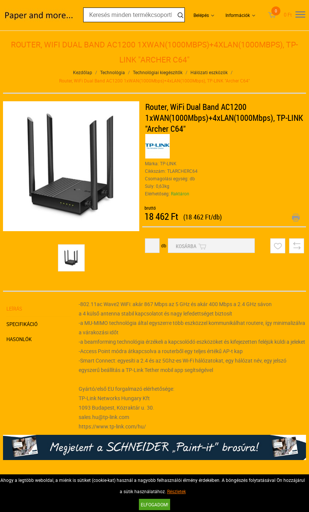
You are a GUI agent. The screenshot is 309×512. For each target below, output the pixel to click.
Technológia (112, 72)
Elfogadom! (154, 504)
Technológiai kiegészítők (158, 72)
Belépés (201, 15)
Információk (237, 15)
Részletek (176, 491)
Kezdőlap (82, 72)
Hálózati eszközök (209, 72)
